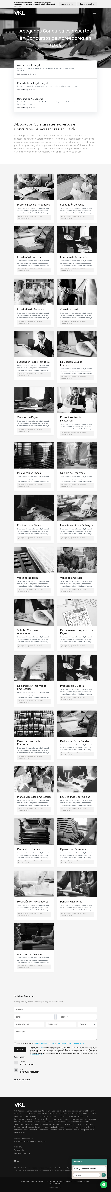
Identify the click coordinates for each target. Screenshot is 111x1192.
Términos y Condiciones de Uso (70, 1043)
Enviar (20, 1049)
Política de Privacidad (45, 1043)
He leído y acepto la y (51, 1043)
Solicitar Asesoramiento (26, 74)
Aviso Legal (25, 1181)
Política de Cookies (38, 1181)
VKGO (41, 1047)
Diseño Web (54, 1188)
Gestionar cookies (87, 4)
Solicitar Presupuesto (26, 89)
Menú (55, 1161)
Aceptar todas (67, 4)
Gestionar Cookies (55, 1184)
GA (60, 1188)
